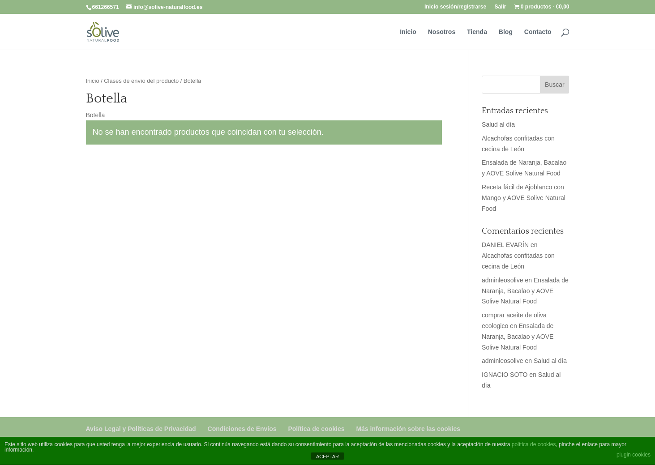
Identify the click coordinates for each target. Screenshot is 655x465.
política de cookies (534, 444)
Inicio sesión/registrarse (455, 7)
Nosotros (441, 32)
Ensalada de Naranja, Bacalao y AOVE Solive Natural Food (525, 291)
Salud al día (498, 124)
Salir (500, 7)
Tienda (477, 32)
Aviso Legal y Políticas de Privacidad (141, 428)
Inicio (408, 32)
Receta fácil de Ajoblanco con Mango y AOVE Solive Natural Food (523, 197)
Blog (506, 32)
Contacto (538, 32)
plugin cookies (633, 455)
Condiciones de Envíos (242, 428)
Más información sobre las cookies (408, 428)
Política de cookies (316, 428)
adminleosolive (502, 280)
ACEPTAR (327, 456)
